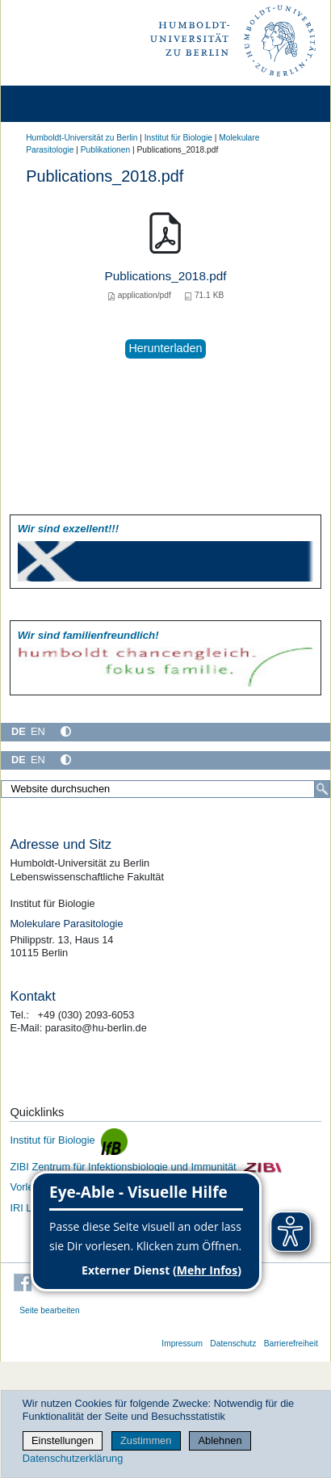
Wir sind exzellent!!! (68, 529)
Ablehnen (220, 1440)
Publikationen (105, 149)
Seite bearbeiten (49, 1310)
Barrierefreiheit (291, 1343)
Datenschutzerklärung (73, 1458)
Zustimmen (145, 1440)
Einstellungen (62, 1440)
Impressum (182, 1343)
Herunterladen (165, 348)
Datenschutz (233, 1343)
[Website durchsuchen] (165, 789)
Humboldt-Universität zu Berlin (81, 137)
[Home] (58, 104)
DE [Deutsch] (18, 731)
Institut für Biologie (178, 137)
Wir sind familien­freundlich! (88, 635)
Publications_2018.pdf (165, 276)
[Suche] (322, 789)
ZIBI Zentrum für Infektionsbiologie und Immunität (146, 1167)
